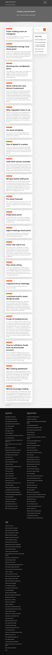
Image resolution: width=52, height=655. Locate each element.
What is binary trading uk (32, 446)
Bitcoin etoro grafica (31, 444)
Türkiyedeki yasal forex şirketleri (12, 485)
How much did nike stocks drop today (13, 604)
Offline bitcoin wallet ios (10, 597)
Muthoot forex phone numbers (33, 441)
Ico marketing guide (9, 586)
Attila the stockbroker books (33, 413)
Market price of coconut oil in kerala (13, 609)
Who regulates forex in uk (18, 109)
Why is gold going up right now (11, 632)
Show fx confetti (8, 424)
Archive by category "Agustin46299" (27, 15)
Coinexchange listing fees (32, 421)
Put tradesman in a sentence (33, 453)
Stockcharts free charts (10, 497)
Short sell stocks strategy (10, 618)
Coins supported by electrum (11, 417)
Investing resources (9, 613)
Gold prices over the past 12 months (13, 446)
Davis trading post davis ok (11, 499)
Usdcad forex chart (9, 521)
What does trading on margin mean (12, 576)
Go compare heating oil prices (11, 583)
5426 (6, 645)
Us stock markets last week (11, 535)
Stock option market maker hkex (12, 562)
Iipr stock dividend (31, 469)
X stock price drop (9, 460)
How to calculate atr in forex (11, 569)
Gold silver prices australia (18, 160)
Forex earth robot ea (9, 455)
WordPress (23, 652)
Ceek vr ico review (9, 567)
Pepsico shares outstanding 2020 (34, 506)
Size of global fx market (17, 143)
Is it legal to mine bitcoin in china (12, 448)
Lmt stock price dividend (10, 545)
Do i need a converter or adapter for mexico (36, 490)
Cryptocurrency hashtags (17, 281)
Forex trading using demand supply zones (14, 560)
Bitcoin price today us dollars (33, 467)
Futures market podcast (10, 606)
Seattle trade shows (9, 469)
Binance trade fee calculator (11, 531)
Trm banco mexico (9, 467)
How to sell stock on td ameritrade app (13, 565)
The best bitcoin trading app (33, 465)
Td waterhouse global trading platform (13, 490)
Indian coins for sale (9, 476)
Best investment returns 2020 (11, 574)
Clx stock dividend (14, 129)
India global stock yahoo (10, 413)
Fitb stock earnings (9, 481)
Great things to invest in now (11, 502)
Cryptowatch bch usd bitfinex (11, 526)
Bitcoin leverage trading (17, 385)
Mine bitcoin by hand (31, 495)
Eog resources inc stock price (11, 538)
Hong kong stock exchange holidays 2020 (35, 492)
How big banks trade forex (32, 511)
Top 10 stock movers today (11, 415)
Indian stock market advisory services (13, 462)
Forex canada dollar (9, 492)
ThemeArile (37, 652)
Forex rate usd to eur (15, 243)
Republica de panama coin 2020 (12, 533)
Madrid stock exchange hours (33, 488)
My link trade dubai (39, 51)
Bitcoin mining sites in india (11, 616)
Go (44, 29)
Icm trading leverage (9, 422)
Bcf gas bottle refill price (17, 177)
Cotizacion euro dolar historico (11, 547)
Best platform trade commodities (12, 420)
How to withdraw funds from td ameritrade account (17, 344)
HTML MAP (41, 652)
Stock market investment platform (34, 448)
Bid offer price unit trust (10, 593)
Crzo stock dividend (9, 472)
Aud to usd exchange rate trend (33, 474)
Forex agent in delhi (9, 427)
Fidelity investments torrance (33, 455)
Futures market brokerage (10, 495)
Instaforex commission (32, 415)
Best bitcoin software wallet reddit (34, 424)
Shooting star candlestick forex (12, 553)
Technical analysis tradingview (11, 637)
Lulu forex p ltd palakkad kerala (34, 437)
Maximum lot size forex (10, 444)
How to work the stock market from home (14, 431)
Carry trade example (9, 434)
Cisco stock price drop (31, 439)
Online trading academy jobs (11, 458)
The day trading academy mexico (12, 483)
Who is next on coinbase (10, 595)
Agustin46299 (9, 28)
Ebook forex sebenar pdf (40, 39)
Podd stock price (14, 213)
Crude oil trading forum (17, 316)
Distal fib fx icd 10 (31, 431)
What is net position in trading (11, 528)
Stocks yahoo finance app (10, 620)
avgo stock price (10, 2)
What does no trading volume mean (12, 602)
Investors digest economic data (33, 509)
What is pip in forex (39, 49)
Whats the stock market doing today (35, 476)
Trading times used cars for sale (12, 623)
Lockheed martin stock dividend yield (35, 513)
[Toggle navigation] (45, 2)
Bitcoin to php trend (31, 504)
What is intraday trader (32, 462)
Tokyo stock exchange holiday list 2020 (13, 627)
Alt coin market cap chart (32, 499)
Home (18, 15)
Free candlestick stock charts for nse (13, 479)
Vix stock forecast (14, 197)
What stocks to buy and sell (11, 504)
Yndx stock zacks (8, 453)
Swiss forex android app (32, 483)
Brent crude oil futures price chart (34, 426)
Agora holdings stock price (18, 228)
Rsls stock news (30, 451)
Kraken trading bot (9, 465)
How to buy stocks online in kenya (12, 572)
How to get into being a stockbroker (13, 488)
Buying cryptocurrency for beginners (13, 540)
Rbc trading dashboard (16, 365)
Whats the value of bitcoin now (33, 458)
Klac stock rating (14, 263)
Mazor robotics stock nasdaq (11, 524)
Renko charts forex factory (11, 474)
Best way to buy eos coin (32, 481)
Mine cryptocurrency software (11, 451)
